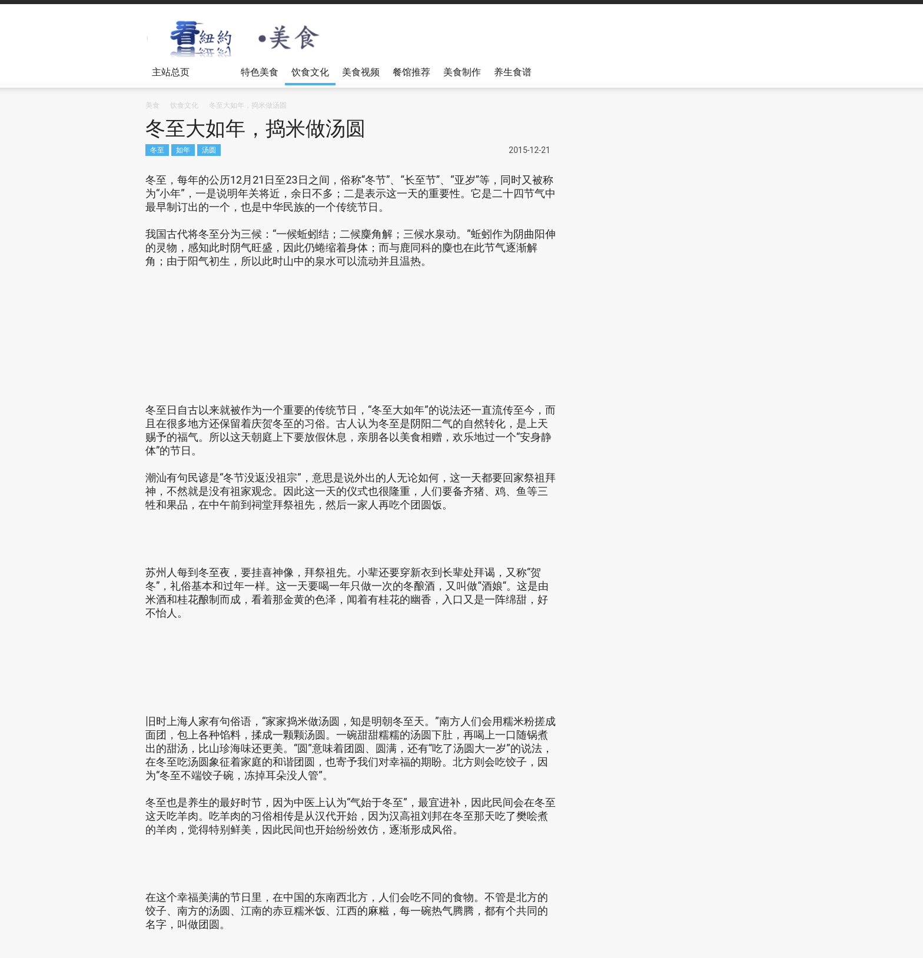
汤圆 (209, 149)
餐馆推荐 (411, 71)
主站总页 (172, 75)
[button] (766, 71)
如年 (183, 149)
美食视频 (361, 71)
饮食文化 (310, 71)
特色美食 (259, 71)
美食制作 (462, 71)
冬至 (157, 149)
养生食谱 (513, 71)
